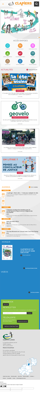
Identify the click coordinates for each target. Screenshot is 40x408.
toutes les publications (31, 268)
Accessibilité (9, 378)
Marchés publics (14, 376)
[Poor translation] (5, 386)
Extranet (4, 378)
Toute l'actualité (32, 69)
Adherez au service (22, 321)
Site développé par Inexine (21, 378)
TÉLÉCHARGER (25, 255)
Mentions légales (26, 376)
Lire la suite (20, 96)
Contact (14, 378)
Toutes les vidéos (34, 292)
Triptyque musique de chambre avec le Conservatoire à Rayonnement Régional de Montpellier (19, 211)
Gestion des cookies (6, 376)
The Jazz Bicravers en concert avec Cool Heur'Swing (22, 231)
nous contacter (11, 326)
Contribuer (32, 376)
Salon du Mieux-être (12, 221)
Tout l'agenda (34, 187)
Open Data (20, 376)
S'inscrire (29, 313)
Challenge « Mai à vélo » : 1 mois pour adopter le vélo (22, 193)
